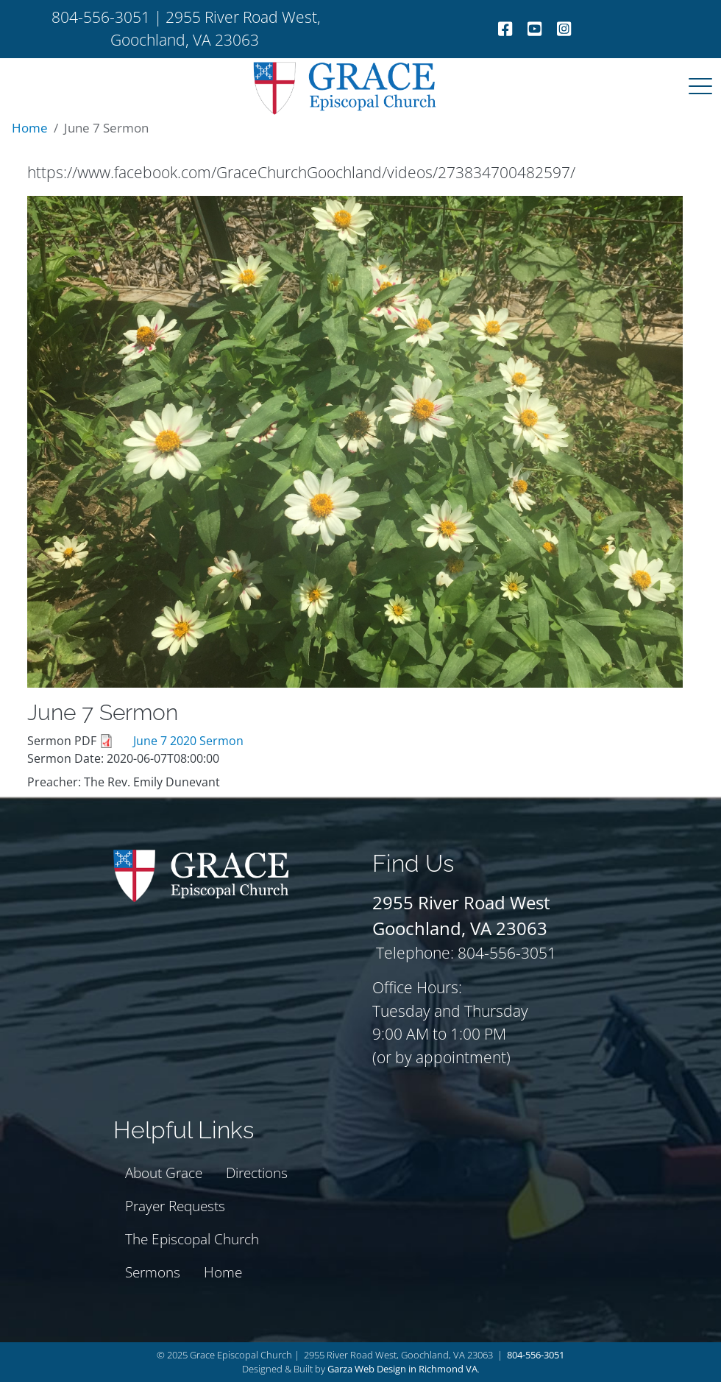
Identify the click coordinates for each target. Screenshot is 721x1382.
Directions (257, 1172)
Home (30, 127)
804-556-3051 (535, 1354)
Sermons (152, 1272)
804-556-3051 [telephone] (101, 17)
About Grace (163, 1172)
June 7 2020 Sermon (188, 741)
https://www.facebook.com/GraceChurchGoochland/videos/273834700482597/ (301, 172)
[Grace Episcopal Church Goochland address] (461, 902)
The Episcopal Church (192, 1239)
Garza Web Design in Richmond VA (402, 1368)
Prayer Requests (175, 1206)
